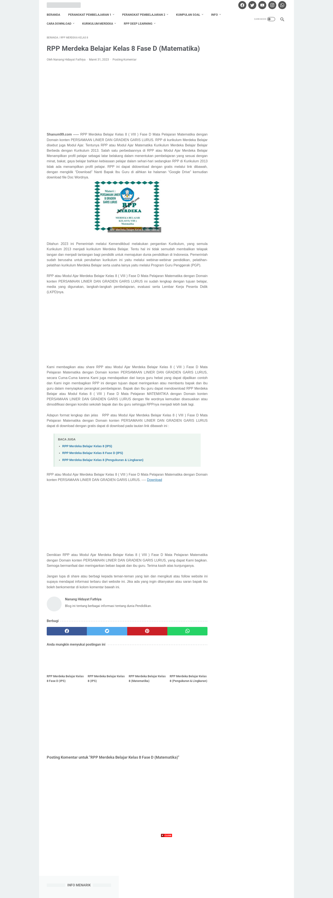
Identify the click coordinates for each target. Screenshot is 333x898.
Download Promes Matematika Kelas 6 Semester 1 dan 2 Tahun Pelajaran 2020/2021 (254, 156)
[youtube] (261, 5)
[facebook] (241, 5)
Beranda (53, 14)
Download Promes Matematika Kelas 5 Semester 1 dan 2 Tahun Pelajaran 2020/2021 (254, 240)
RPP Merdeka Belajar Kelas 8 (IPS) (87, 446)
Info (214, 14)
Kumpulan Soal (188, 14)
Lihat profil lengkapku (254, 465)
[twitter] (251, 5)
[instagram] (271, 5)
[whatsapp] (281, 5)
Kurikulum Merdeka (97, 23)
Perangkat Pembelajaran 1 (89, 14)
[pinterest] (147, 631)
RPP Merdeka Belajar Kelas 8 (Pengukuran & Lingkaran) (102, 460)
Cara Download (59, 23)
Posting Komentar (125, 59)
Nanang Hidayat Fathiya (254, 443)
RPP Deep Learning (138, 23)
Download (154, 480)
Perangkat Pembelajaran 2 (143, 14)
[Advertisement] (127, 97)
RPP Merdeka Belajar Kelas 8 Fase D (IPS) (92, 453)
